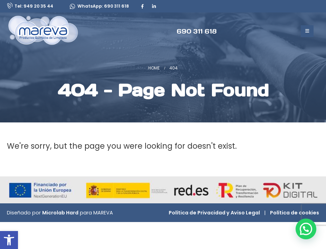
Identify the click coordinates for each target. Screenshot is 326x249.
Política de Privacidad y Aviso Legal (214, 212)
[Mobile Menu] (307, 31)
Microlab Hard (60, 212)
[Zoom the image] (52, 19)
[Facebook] (142, 6)
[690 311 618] (197, 31)
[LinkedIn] (154, 6)
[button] (9, 240)
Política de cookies (294, 212)
